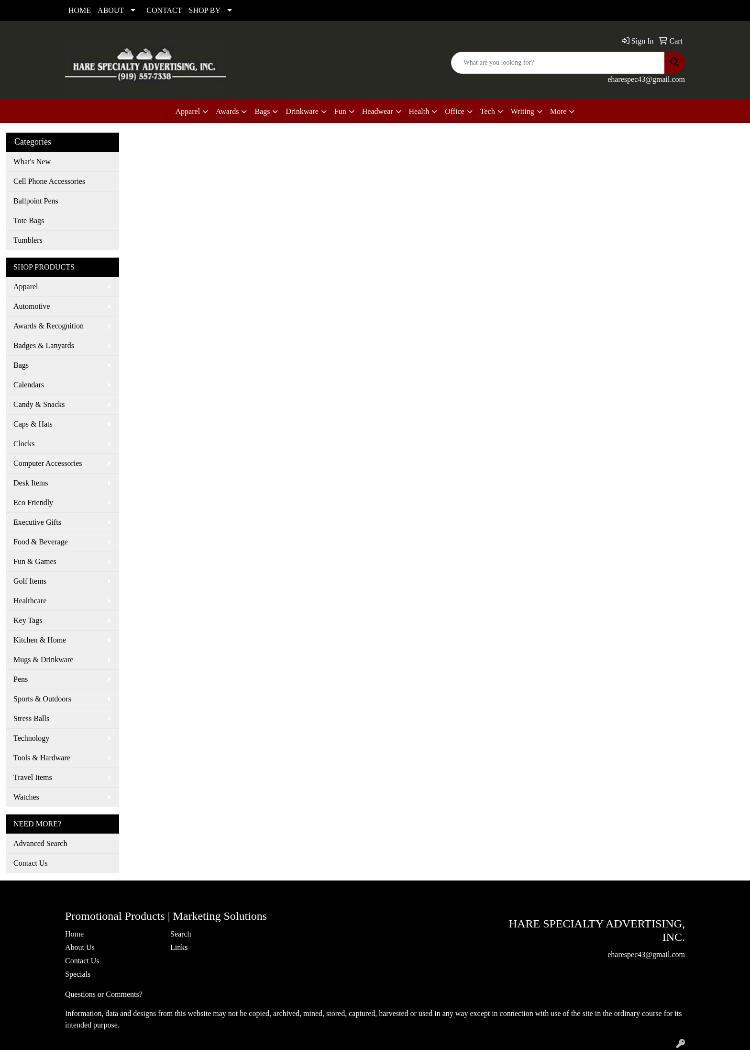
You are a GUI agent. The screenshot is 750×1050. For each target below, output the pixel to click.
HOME (79, 10)
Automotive (31, 306)
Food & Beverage (40, 542)
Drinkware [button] (302, 111)
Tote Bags (28, 220)
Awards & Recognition (48, 326)
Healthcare (29, 601)
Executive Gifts (37, 522)
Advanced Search (40, 843)
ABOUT (111, 10)
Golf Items (29, 581)
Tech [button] (487, 111)
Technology (31, 738)
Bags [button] (262, 111)
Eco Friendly (33, 502)
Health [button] (419, 111)
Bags (21, 365)
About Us (80, 947)
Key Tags (27, 620)
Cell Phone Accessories (49, 181)
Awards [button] (227, 111)
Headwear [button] (377, 111)
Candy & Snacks (39, 404)
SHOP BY (205, 10)
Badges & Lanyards (43, 345)
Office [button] (454, 111)
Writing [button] (522, 111)
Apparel (25, 286)
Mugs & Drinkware (43, 659)
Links (179, 947)
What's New (32, 162)
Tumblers (28, 240)
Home (74, 934)
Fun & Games (34, 561)
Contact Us (30, 863)
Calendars (28, 385)
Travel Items (32, 777)
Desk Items (30, 483)
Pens (20, 679)
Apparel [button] (188, 111)
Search (180, 934)
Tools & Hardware (41, 758)
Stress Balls (31, 718)
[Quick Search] (558, 63)
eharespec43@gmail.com (646, 79)
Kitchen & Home (39, 640)
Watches (26, 797)
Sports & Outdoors (42, 699)
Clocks (23, 444)
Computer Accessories (47, 463)
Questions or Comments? (104, 994)
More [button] (558, 111)
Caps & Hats (33, 424)
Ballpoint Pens (35, 201)
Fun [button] (340, 111)
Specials (77, 974)
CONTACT (164, 10)
